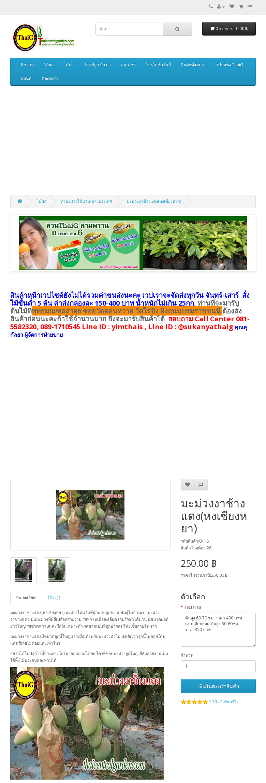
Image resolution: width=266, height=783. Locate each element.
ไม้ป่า (69, 65)
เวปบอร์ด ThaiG (229, 65)
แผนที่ (26, 78)
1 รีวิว (214, 701)
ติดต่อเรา (50, 78)
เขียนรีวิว (231, 701)
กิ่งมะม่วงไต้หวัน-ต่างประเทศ (86, 201)
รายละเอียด (26, 597)
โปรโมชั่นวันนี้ (158, 65)
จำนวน (187, 655)
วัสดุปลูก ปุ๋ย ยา (97, 65)
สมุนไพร (128, 65)
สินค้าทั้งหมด (192, 65)
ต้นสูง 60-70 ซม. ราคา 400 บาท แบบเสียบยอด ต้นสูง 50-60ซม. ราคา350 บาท (218, 630)
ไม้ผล (49, 65)
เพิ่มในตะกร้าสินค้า (218, 686)
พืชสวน (27, 65)
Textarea (192, 607)
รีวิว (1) (53, 597)
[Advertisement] (133, 140)
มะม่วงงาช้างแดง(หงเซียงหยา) (154, 201)
